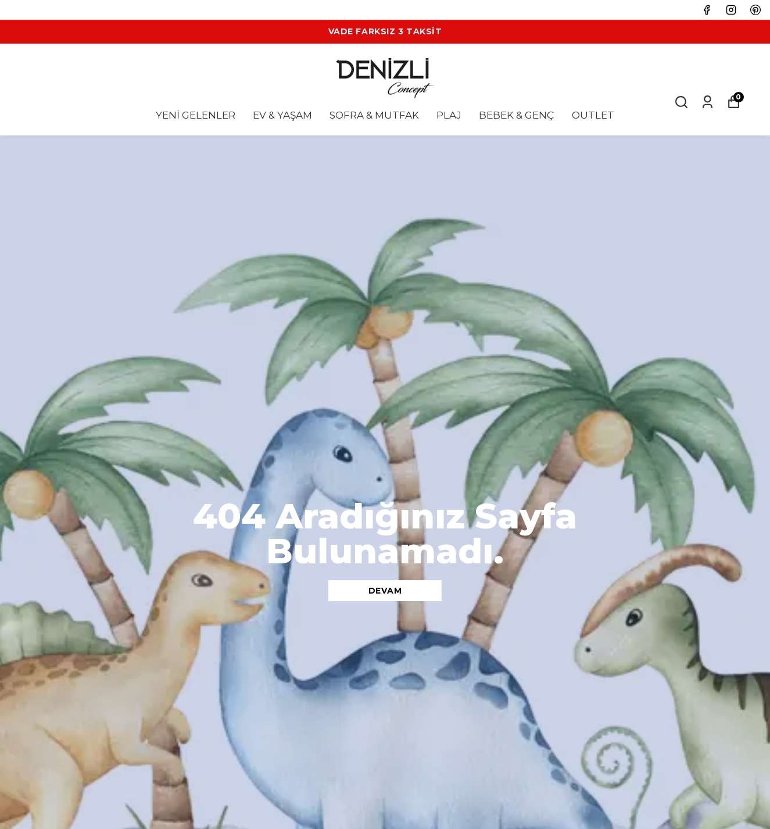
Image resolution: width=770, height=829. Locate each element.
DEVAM (385, 590)
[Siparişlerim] (707, 102)
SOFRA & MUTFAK (374, 115)
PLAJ (448, 115)
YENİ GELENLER (195, 115)
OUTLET (593, 115)
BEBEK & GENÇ (516, 115)
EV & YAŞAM (282, 115)
